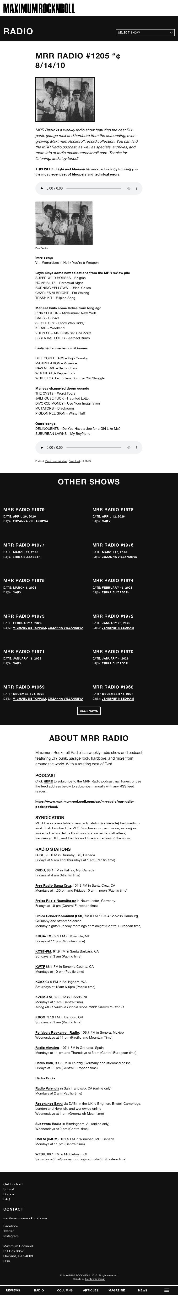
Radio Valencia (47, 1088)
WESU (40, 1154)
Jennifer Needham (118, 628)
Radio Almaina (47, 1048)
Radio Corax (45, 1078)
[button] (167, 1290)
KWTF (40, 966)
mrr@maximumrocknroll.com (25, 1218)
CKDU (40, 870)
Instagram (11, 1236)
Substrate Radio (48, 1124)
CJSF (39, 855)
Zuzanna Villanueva (30, 521)
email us (48, 833)
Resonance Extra (49, 1103)
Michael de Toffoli (29, 628)
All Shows (89, 711)
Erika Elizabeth (27, 557)
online (126, 1063)
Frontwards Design (95, 1278)
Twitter (8, 1231)
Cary (106, 521)
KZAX (39, 982)
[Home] (39, 12)
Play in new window (56, 460)
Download (74, 460)
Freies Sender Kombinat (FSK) (59, 916)
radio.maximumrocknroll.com (82, 153)
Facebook (10, 1226)
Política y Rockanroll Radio (57, 1032)
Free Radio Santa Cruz (53, 885)
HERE (48, 781)
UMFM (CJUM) (47, 1139)
